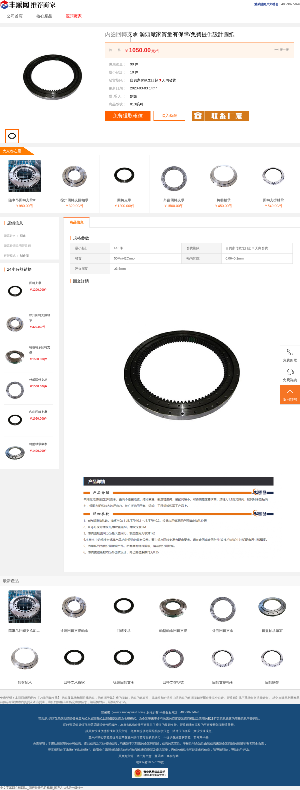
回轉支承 (124, 200)
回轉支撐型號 (173, 682)
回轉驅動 (272, 682)
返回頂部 (290, 395)
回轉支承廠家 (74, 682)
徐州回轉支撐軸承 (74, 200)
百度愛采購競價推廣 (67, 718)
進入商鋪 (169, 115)
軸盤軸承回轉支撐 (173, 631)
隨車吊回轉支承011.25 (26, 200)
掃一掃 (281, 49)
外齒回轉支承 (174, 200)
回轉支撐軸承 (273, 200)
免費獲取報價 (128, 115)
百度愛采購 (91, 725)
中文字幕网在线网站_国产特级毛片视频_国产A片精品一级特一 (41, 788)
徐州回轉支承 (123, 682)
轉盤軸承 (224, 200)
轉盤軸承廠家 (272, 631)
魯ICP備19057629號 (150, 762)
